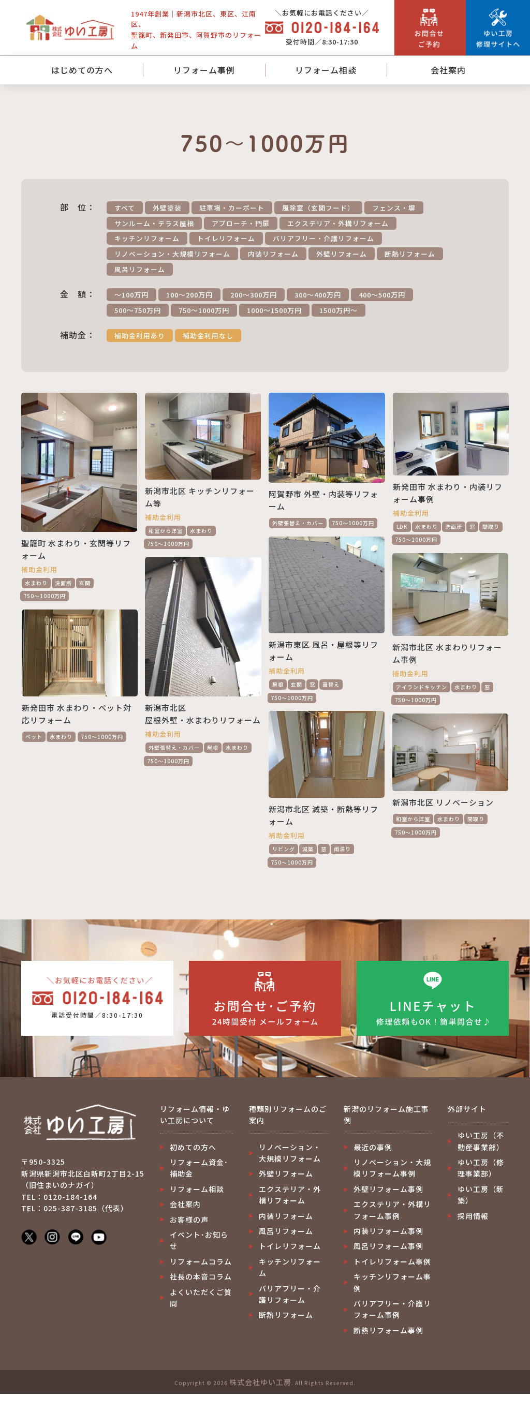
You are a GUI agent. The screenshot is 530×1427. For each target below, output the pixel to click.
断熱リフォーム (410, 254)
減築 (308, 849)
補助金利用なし (208, 335)
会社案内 (448, 70)
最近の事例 (373, 1147)
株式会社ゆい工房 (260, 1382)
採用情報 (473, 1216)
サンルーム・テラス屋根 (154, 223)
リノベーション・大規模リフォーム (172, 254)
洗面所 (63, 583)
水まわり (36, 583)
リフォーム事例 (204, 70)
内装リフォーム (273, 254)
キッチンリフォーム (147, 238)
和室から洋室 (166, 530)
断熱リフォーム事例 (388, 1330)
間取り (490, 526)
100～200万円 (189, 295)
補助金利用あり (139, 335)
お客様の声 (189, 1219)
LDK (402, 526)
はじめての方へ (82, 70)
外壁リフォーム (341, 254)
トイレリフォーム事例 (392, 1261)
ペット (33, 736)
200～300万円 (253, 295)
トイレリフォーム (226, 238)
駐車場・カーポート (231, 208)
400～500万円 (382, 295)
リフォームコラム (201, 1261)
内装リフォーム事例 (388, 1231)
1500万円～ (338, 310)
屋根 (278, 684)
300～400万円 (318, 295)
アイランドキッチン (421, 687)
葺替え (331, 684)
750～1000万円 (204, 310)
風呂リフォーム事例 (388, 1246)
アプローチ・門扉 (241, 223)
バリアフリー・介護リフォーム (323, 238)
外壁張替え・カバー (297, 523)
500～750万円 (137, 310)
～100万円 (131, 295)
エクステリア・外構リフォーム (338, 223)
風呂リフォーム (139, 269)
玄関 (85, 583)
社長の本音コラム (201, 1276)
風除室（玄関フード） (318, 208)
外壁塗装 (167, 208)
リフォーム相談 (326, 70)
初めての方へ (193, 1147)
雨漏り (342, 849)
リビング (283, 849)
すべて (124, 208)
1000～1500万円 (274, 310)
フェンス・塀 (394, 208)
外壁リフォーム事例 (388, 1189)
